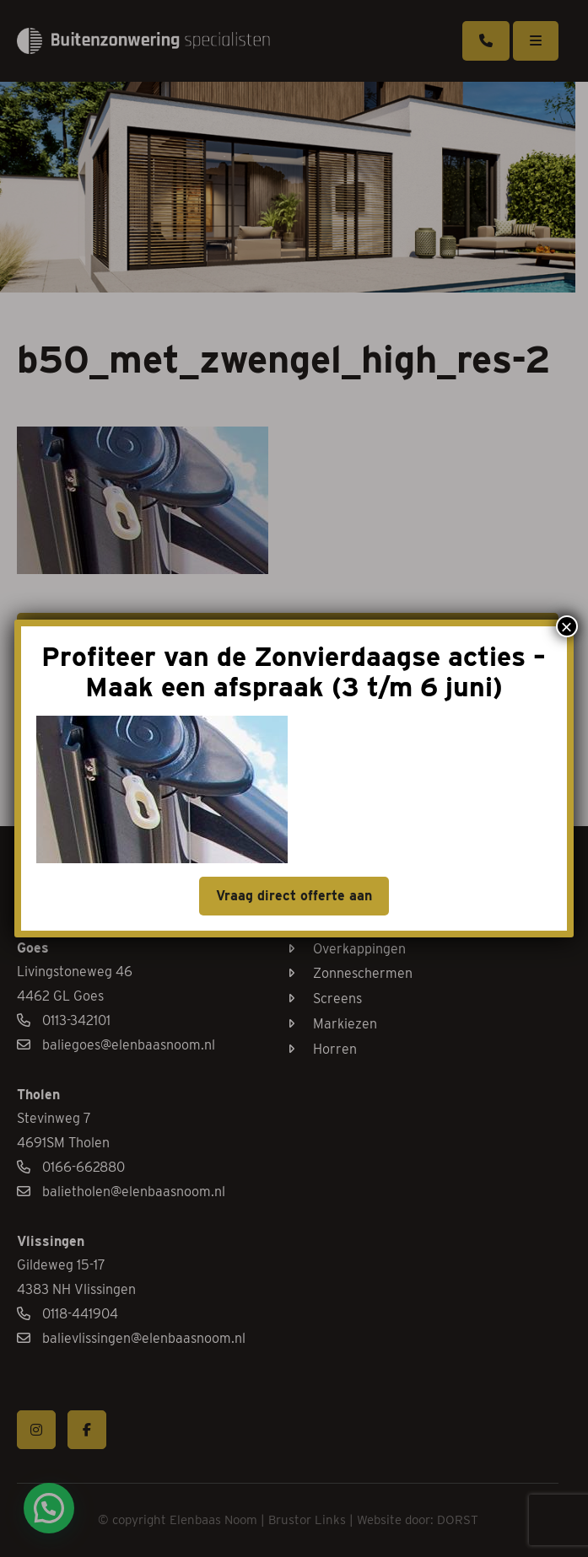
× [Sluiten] (567, 626)
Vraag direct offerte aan (294, 896)
